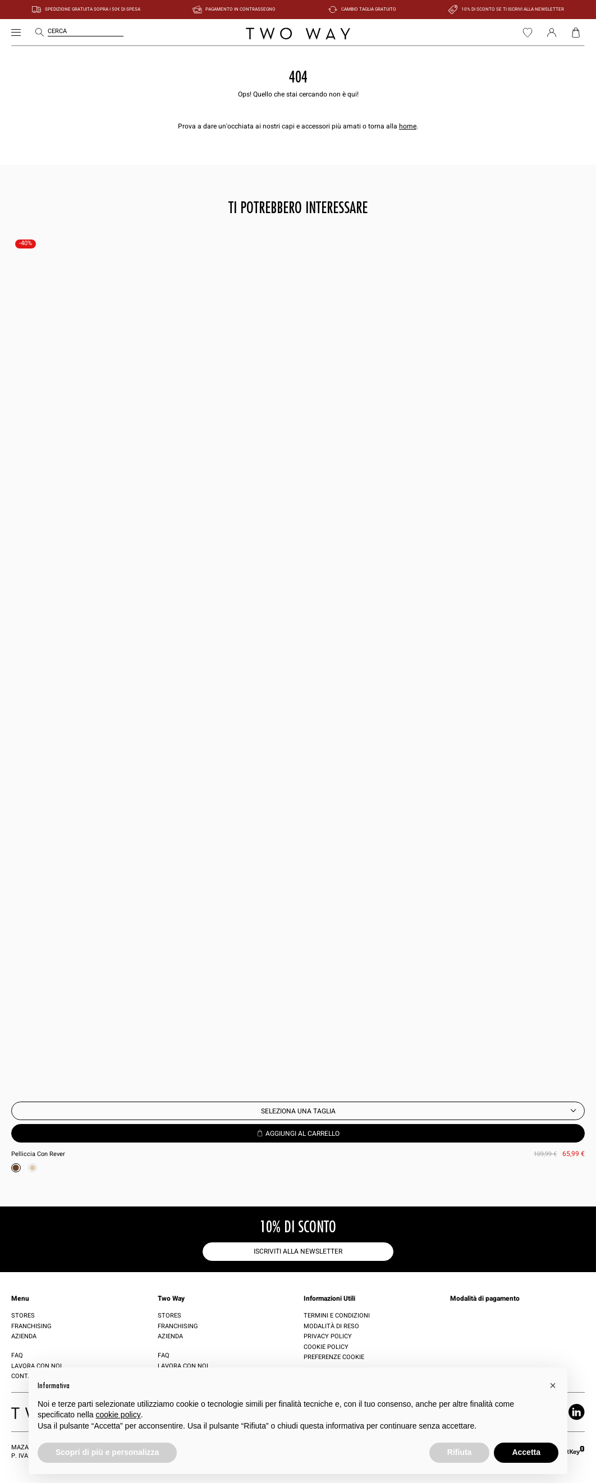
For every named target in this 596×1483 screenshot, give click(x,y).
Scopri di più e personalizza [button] (107, 1452)
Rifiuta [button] (459, 1452)
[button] (553, 1385)
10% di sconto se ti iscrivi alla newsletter (512, 9)
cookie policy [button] (118, 1414)
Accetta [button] (526, 1452)
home (407, 126)
